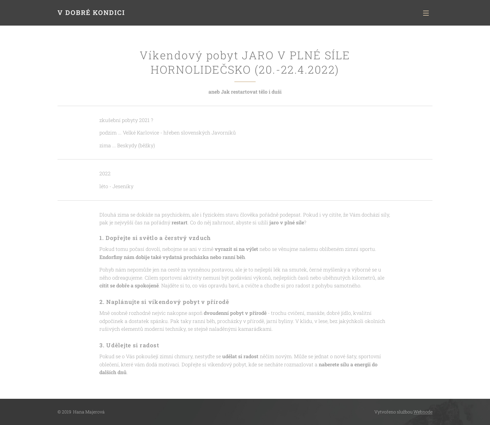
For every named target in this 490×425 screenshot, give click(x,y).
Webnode (422, 412)
